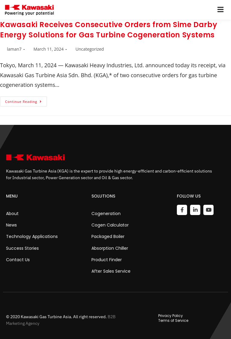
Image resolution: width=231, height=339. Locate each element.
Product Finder (106, 260)
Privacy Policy (170, 315)
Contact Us (18, 260)
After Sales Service (111, 271)
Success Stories (22, 248)
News (11, 225)
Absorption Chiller (109, 248)
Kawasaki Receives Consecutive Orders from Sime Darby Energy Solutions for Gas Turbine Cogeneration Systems (108, 30)
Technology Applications (32, 236)
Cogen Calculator (110, 225)
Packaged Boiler (108, 236)
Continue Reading (26, 100)
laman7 (14, 49)
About (12, 214)
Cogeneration (106, 214)
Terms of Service (173, 320)
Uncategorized (89, 49)
